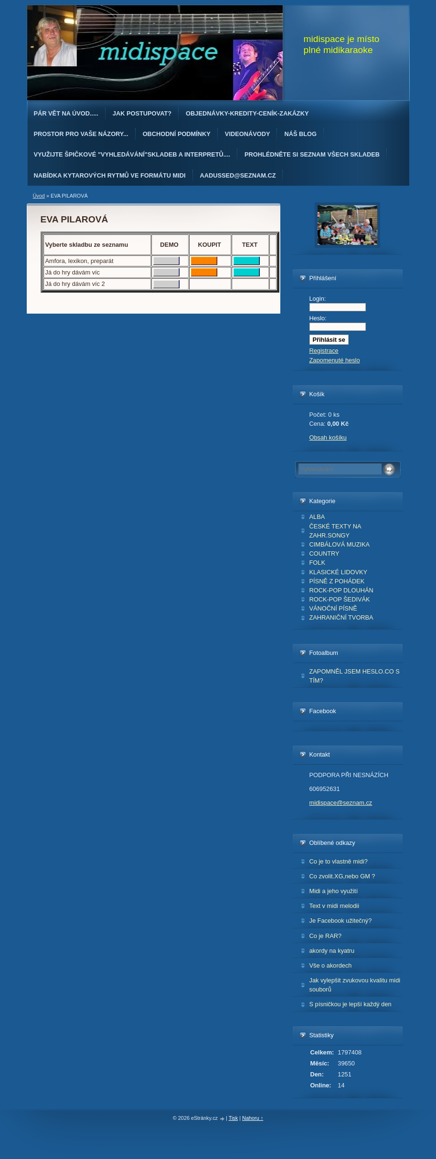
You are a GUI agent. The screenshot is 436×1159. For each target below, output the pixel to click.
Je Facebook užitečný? (340, 920)
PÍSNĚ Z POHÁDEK (337, 581)
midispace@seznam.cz (340, 802)
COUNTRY (324, 553)
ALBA (317, 516)
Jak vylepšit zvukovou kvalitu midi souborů (355, 985)
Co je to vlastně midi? (338, 861)
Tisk (233, 1118)
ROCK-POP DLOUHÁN (341, 590)
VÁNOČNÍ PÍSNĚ (333, 608)
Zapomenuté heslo (334, 360)
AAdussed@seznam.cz (238, 175)
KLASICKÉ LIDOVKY (338, 572)
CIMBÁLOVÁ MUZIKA (339, 544)
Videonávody (247, 133)
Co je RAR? (325, 935)
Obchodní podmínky (177, 133)
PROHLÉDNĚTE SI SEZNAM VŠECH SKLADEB (312, 154)
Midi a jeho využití (333, 891)
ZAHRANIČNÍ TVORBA (341, 617)
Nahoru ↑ (252, 1118)
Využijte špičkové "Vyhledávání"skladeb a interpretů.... (132, 154)
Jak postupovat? (142, 113)
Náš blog (300, 133)
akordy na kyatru (332, 950)
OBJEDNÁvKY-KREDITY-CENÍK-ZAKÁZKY (247, 113)
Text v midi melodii (334, 905)
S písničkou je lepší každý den (350, 1004)
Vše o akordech (330, 965)
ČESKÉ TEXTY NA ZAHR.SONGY (335, 531)
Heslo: (318, 318)
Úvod (39, 196)
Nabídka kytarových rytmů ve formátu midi (110, 175)
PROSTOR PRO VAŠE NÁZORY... (81, 133)
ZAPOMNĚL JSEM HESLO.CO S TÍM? (354, 676)
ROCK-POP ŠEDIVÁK (339, 599)
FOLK (317, 562)
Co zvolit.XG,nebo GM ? (342, 876)
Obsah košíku (328, 437)
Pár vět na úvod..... (66, 113)
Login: (317, 298)
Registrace (324, 350)
